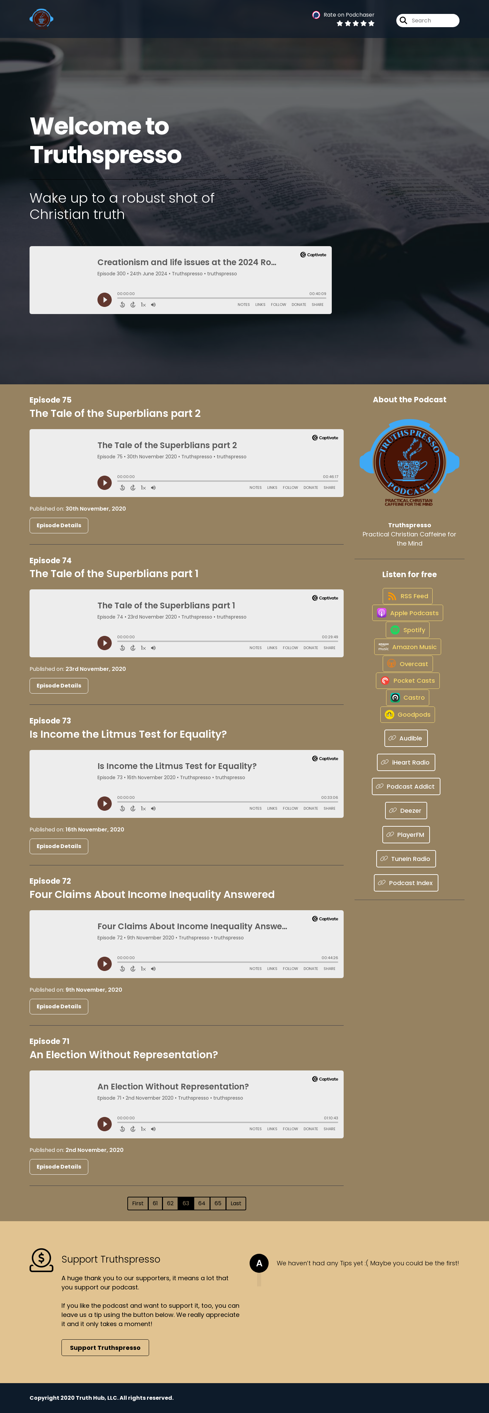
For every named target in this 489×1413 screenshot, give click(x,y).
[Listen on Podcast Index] (406, 942)
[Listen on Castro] (406, 748)
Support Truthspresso (105, 1347)
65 (218, 1203)
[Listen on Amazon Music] (406, 675)
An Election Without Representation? (124, 1055)
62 (170, 1203)
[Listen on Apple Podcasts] (406, 627)
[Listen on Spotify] (406, 651)
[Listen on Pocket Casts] (406, 724)
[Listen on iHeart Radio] (406, 821)
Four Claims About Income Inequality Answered (152, 894)
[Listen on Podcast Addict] (406, 845)
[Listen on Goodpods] (406, 773)
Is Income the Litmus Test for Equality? (128, 734)
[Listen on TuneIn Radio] (406, 917)
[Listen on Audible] (406, 797)
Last (236, 1203)
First (138, 1203)
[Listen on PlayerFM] (406, 893)
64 (201, 1203)
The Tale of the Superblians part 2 (115, 413)
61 (155, 1203)
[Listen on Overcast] (406, 700)
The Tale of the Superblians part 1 (114, 574)
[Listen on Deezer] (406, 869)
